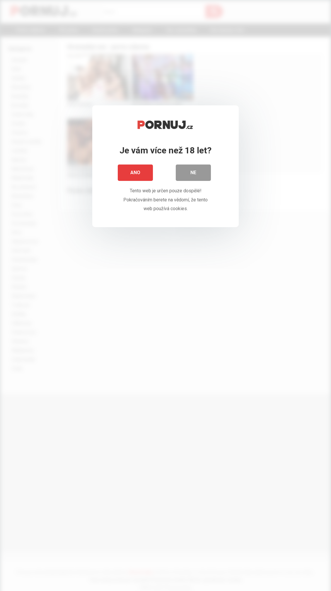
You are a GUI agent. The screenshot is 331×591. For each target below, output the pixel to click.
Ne (193, 172)
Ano (135, 172)
